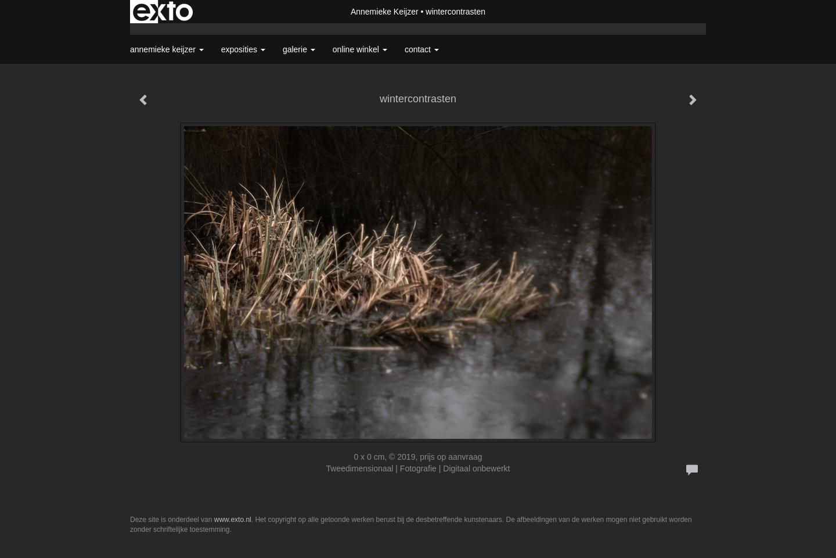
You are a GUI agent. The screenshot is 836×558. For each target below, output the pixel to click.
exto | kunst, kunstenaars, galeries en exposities (163, 11)
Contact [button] (422, 49)
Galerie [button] (299, 49)
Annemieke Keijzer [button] (167, 49)
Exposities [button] (243, 49)
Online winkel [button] (360, 49)
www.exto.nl (232, 520)
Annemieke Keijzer (385, 11)
